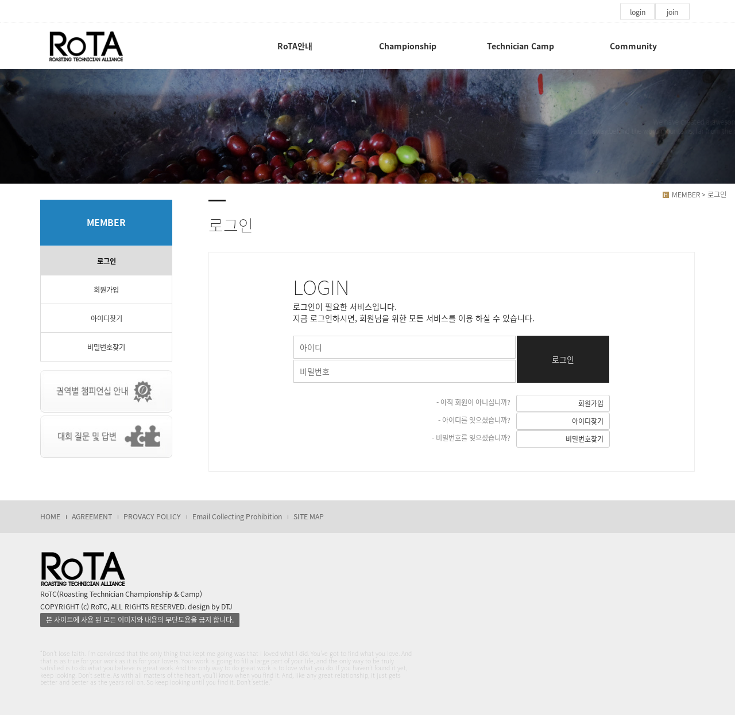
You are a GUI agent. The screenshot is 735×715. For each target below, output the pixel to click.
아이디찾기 (106, 318)
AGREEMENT (92, 516)
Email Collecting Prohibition (237, 516)
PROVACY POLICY (152, 516)
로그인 (106, 261)
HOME (50, 516)
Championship (407, 46)
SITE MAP (308, 516)
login (637, 12)
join (672, 12)
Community (633, 46)
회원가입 (106, 290)
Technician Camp (520, 46)
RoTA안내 (294, 46)
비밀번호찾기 (106, 347)
